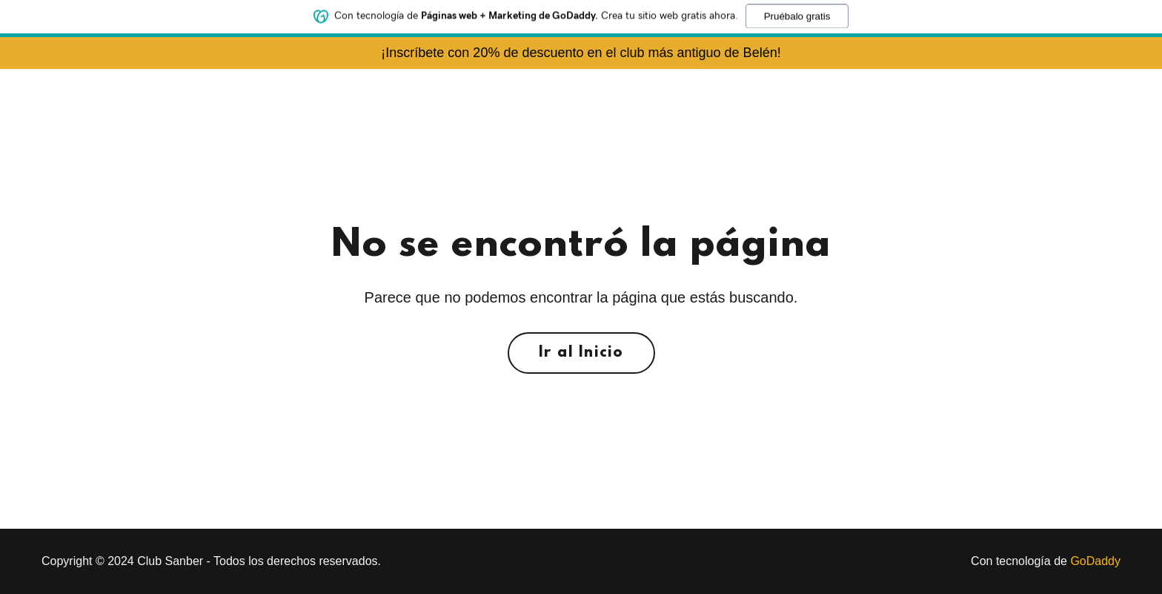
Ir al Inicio (581, 353)
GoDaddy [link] (1095, 561)
